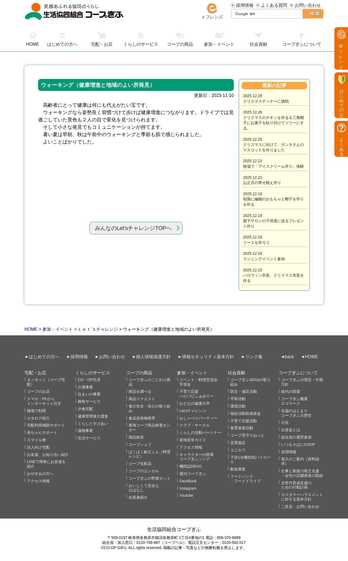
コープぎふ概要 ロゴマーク (294, 401)
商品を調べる (140, 391)
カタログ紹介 (38, 418)
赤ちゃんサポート (42, 432)
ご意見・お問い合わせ (300, 506)
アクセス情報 (38, 481)
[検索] (267, 13)
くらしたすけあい (93, 423)
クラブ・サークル (194, 425)
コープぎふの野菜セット (149, 478)
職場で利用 (36, 411)
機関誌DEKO (190, 466)
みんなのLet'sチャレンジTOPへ (133, 228)
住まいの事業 (89, 394)
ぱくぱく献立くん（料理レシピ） (149, 454)
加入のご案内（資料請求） (300, 461)
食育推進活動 (241, 428)
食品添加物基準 (142, 418)
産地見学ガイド (192, 440)
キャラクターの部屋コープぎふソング (196, 456)
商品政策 (136, 437)
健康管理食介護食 (93, 416)
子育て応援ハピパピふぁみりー (196, 393)
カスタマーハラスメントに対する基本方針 (302, 496)
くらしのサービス (140, 44)
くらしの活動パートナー (200, 432)
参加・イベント (57, 329)
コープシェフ (140, 444)
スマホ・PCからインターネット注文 (44, 401)
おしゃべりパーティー (198, 418)
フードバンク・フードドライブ (245, 478)
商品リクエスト (142, 399)
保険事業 (85, 430)
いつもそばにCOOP (298, 444)
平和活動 (238, 399)
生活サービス (89, 438)
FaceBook (188, 481)
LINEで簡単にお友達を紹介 (46, 463)
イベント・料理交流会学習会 (198, 382)
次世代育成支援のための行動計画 (296, 485)
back (289, 356)
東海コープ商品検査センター (149, 427)
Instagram (187, 488)
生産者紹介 (138, 497)
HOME (31, 329)
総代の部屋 (290, 391)
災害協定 (238, 442)
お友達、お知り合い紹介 (48, 454)
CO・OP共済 (89, 380)
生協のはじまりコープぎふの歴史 (296, 413)
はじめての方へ (62, 44)
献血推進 (238, 469)
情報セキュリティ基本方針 (208, 356)
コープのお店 (38, 391)
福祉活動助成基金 (245, 413)
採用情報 (244, 5)
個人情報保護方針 (153, 356)
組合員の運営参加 (296, 437)
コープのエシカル (144, 471)
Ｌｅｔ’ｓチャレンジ (98, 329)
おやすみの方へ (40, 473)
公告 (285, 422)
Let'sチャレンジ (192, 411)
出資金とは (290, 430)
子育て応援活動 (243, 421)
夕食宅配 (85, 409)
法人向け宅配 (38, 447)
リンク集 (254, 356)
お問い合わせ (308, 5)
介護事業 (85, 387)
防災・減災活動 (243, 391)
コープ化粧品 (140, 463)
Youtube (186, 495)
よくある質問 (274, 5)
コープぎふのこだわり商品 (149, 382)
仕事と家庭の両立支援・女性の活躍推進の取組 (302, 473)
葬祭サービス (89, 401)
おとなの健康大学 (194, 403)
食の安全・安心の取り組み (149, 408)
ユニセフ (238, 450)
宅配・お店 (102, 44)
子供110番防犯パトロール (250, 459)
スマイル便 (36, 440)
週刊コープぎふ (192, 473)
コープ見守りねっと (247, 435)
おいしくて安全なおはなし (144, 487)
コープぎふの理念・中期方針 (302, 382)
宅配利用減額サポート (46, 425)
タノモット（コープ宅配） (46, 382)
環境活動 (238, 406)
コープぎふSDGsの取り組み (250, 382)
